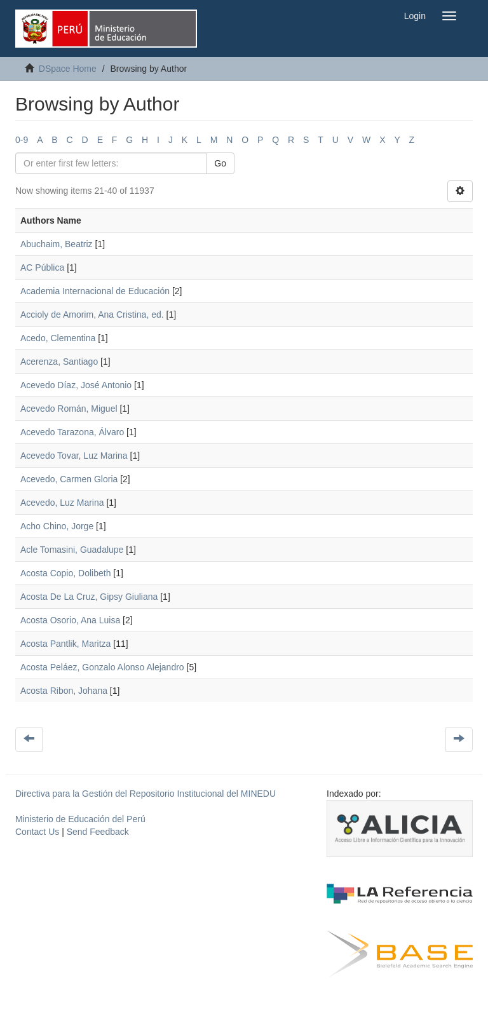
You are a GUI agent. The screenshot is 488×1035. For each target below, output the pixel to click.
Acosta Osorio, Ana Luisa (70, 620)
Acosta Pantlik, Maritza (65, 644)
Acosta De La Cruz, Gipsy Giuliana (89, 597)
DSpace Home (68, 69)
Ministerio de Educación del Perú (80, 819)
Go (220, 163)
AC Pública (42, 267)
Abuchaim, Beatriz (56, 244)
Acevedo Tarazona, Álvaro (72, 432)
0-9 (21, 140)
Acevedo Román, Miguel (69, 408)
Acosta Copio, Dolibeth (65, 573)
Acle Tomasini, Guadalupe (71, 550)
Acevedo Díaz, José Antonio (76, 385)
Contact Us (37, 832)
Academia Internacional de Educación (95, 291)
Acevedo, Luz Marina (62, 502)
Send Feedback (98, 832)
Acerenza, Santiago (59, 361)
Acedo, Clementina (57, 338)
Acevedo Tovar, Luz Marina (74, 455)
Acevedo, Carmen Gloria (69, 479)
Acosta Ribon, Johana (63, 691)
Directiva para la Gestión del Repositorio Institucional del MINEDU (145, 793)
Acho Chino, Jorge (56, 526)
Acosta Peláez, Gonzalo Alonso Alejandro (102, 667)
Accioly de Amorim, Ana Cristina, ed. (92, 314)
